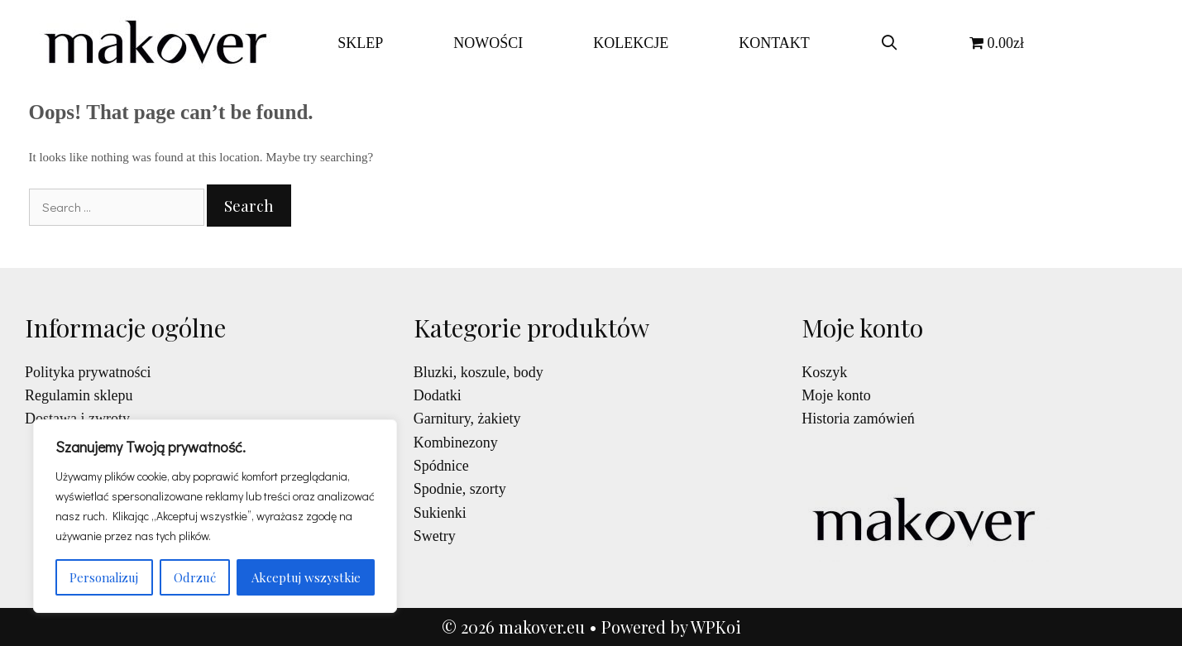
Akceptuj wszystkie (306, 577)
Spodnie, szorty (460, 489)
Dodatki (438, 395)
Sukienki (440, 513)
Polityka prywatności (88, 372)
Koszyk (824, 372)
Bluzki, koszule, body (478, 372)
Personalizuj (103, 577)
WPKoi (716, 626)
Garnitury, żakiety (467, 418)
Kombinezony (456, 442)
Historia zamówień (858, 418)
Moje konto (836, 395)
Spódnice (441, 465)
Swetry (435, 536)
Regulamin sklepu (78, 395)
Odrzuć (195, 577)
